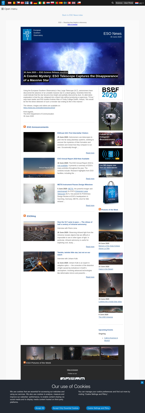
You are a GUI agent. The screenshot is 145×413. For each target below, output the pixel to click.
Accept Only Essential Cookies (65, 408)
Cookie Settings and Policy (98, 408)
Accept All (40, 408)
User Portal (128, 3)
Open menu (9, 8)
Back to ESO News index (72, 15)
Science (119, 3)
